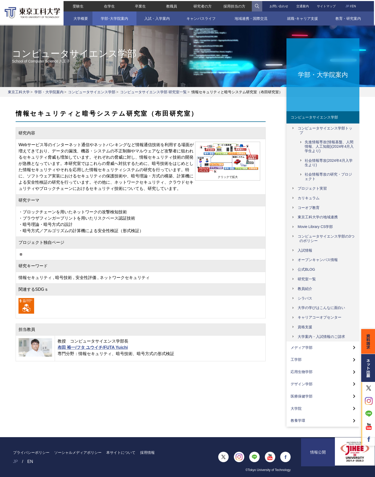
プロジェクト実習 (312, 188)
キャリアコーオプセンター (319, 317)
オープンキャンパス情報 (318, 260)
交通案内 (303, 5)
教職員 (171, 5)
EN (354, 5)
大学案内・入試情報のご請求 (321, 336)
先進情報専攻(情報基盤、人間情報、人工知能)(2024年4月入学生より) (329, 146)
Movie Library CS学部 (315, 227)
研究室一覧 (307, 279)
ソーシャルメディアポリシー (78, 452)
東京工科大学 (19, 92)
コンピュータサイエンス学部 (91, 92)
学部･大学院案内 (113, 17)
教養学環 (298, 420)
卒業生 (139, 5)
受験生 (77, 5)
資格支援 (305, 327)
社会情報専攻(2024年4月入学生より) (329, 162)
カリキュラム (309, 198)
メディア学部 (301, 347)
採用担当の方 (235, 5)
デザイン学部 (301, 384)
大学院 (296, 408)
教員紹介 (305, 289)
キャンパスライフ (201, 17)
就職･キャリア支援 (303, 17)
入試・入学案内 (156, 17)
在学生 (108, 5)
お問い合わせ (279, 5)
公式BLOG (306, 269)
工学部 (296, 359)
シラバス (305, 298)
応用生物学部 (301, 372)
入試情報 (305, 250)
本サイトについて (120, 452)
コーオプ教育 (309, 208)
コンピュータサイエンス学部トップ (325, 130)
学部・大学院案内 (49, 92)
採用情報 (147, 452)
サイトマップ (327, 5)
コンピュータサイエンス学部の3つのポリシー (326, 238)
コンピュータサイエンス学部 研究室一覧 (153, 92)
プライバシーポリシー (31, 452)
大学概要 (79, 17)
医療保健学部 (301, 396)
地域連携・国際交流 (251, 17)
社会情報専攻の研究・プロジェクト (328, 176)
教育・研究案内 (349, 17)
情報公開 (318, 457)
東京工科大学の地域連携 (318, 217)
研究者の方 (202, 5)
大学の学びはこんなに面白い (321, 308)
